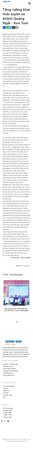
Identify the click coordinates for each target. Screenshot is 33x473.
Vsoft (25, 468)
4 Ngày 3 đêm (7, 442)
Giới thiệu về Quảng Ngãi (10, 391)
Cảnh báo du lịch (8, 394)
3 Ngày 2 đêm (7, 440)
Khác (4, 425)
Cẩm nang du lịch (8, 400)
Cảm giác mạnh (7, 422)
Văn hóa (5, 416)
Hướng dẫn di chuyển (9, 396)
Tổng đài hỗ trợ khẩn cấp (10, 398)
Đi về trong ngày (8, 435)
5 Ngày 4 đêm (7, 444)
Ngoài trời (6, 418)
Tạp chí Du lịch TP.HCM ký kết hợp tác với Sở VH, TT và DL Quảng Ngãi (16, 337)
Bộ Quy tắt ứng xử (8, 402)
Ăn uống (5, 420)
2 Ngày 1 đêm (7, 438)
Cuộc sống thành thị (9, 413)
